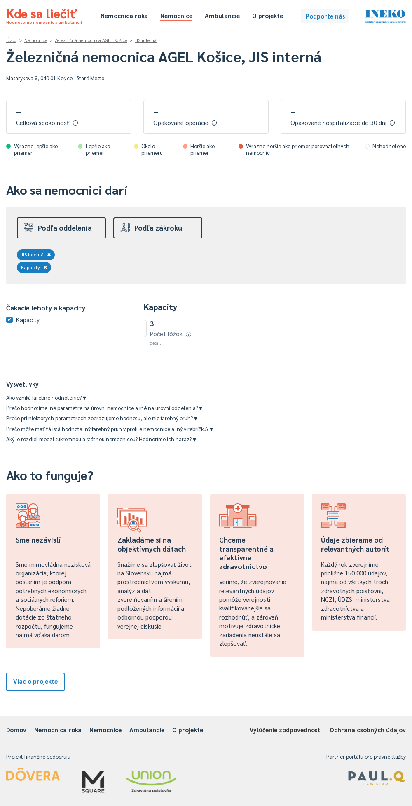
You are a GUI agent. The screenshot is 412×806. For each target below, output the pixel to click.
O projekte (267, 15)
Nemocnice (176, 15)
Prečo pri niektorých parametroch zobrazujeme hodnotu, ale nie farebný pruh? (101, 418)
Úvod (11, 40)
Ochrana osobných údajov (368, 730)
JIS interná (146, 40)
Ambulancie (222, 15)
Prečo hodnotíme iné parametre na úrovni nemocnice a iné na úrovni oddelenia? (104, 407)
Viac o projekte (35, 681)
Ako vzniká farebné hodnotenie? (46, 397)
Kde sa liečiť (44, 15)
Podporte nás (325, 16)
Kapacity (34, 267)
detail (155, 342)
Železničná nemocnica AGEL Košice (91, 40)
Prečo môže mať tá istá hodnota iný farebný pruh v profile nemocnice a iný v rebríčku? (109, 428)
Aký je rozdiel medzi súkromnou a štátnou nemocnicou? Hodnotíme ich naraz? (101, 439)
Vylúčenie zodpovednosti (286, 730)
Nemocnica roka (124, 15)
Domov (16, 730)
